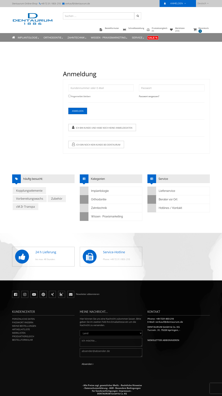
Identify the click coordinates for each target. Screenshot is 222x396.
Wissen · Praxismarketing (109, 37)
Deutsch (203, 3)
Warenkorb (203, 30)
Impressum (125, 390)
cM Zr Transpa (25, 207)
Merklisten (18, 332)
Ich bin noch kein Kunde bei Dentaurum (96, 144)
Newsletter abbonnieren (163, 340)
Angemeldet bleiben (81, 96)
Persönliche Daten (23, 318)
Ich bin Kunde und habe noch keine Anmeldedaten (102, 127)
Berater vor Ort (162, 199)
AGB (111, 388)
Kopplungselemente (29, 191)
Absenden (87, 364)
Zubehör (56, 199)
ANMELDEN (176, 3)
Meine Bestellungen (24, 325)
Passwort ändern (22, 322)
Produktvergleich (23, 336)
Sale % (153, 37)
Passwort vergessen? (149, 96)
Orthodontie (53, 37)
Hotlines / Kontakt (165, 208)
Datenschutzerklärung (96, 388)
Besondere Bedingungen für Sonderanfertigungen (116, 389)
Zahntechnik (77, 37)
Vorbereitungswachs (29, 199)
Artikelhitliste (21, 329)
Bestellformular (22, 339)
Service (138, 37)
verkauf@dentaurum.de (77, 3)
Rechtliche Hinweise (131, 385)
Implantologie (28, 37)
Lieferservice (161, 191)
